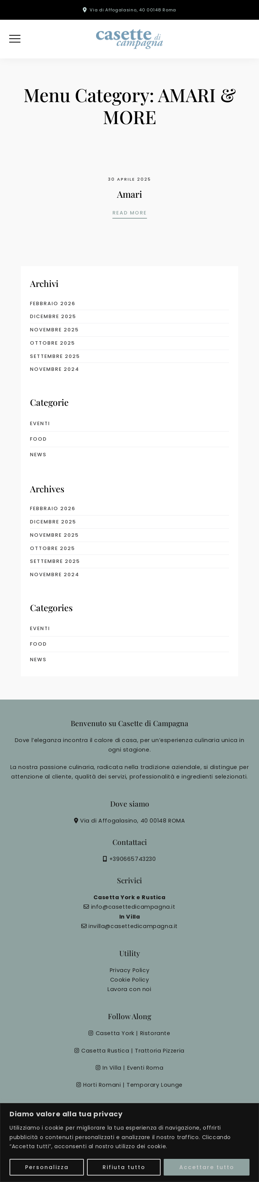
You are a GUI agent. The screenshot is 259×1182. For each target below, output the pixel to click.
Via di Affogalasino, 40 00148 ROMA (132, 820)
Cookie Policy (129, 979)
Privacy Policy (129, 970)
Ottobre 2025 (52, 343)
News (38, 454)
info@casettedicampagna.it (133, 907)
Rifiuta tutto (124, 1167)
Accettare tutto (206, 1167)
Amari (129, 194)
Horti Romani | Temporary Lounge (133, 1085)
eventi (40, 423)
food (38, 439)
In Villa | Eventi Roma (133, 1068)
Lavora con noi (129, 989)
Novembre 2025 (54, 329)
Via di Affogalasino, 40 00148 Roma (133, 10)
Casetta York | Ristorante (133, 1033)
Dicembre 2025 (53, 316)
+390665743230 (132, 859)
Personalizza (47, 1167)
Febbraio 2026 (53, 303)
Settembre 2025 (55, 356)
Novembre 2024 (54, 369)
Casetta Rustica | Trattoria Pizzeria (133, 1050)
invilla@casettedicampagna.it (133, 926)
